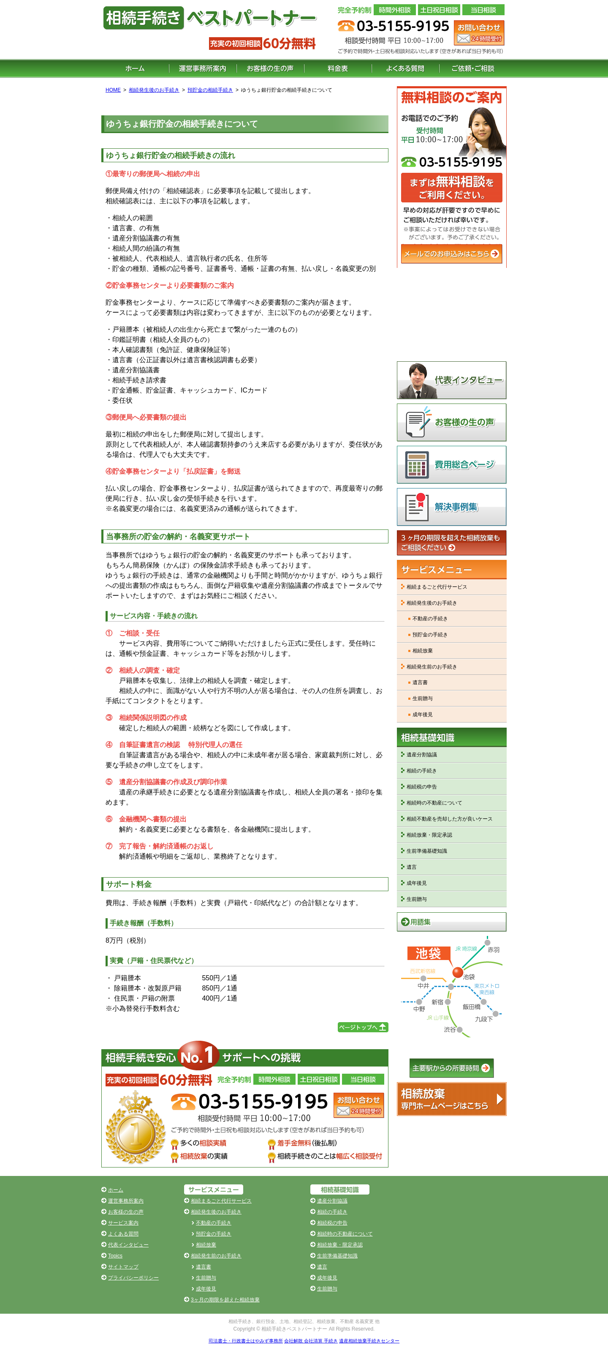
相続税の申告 (422, 787)
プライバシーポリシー (133, 1278)
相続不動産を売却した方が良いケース (450, 819)
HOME (113, 90)
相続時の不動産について (434, 803)
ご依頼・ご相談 (473, 68)
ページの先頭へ (363, 1027)
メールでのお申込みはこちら (451, 254)
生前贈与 (423, 698)
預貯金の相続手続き (210, 90)
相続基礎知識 (452, 737)
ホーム (135, 68)
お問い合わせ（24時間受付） (359, 1105)
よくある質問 (405, 68)
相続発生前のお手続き (432, 667)
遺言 (412, 867)
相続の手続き (422, 771)
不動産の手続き (430, 619)
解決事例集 (452, 507)
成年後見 (423, 714)
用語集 (452, 922)
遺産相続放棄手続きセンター (369, 1340)
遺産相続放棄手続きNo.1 (452, 1099)
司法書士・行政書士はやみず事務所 (246, 1340)
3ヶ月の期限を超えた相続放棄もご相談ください (452, 543)
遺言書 (420, 682)
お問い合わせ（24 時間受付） (479, 33)
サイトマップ (123, 1267)
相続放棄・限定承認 (429, 835)
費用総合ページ (452, 465)
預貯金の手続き (430, 635)
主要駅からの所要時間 (452, 1068)
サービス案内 (123, 1223)
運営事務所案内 (202, 68)
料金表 (338, 68)
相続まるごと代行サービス (437, 587)
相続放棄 (423, 651)
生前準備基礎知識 (427, 851)
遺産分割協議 (422, 755)
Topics (115, 1256)
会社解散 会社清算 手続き (311, 1340)
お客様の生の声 (270, 68)
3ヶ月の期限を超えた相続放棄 (225, 1300)
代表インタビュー (452, 380)
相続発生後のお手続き (154, 90)
